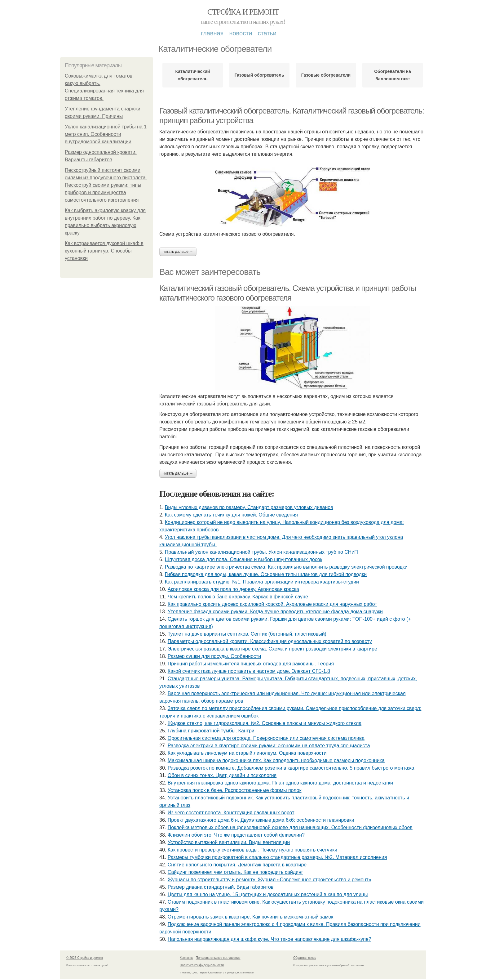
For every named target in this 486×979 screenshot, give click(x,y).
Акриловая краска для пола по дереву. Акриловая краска (233, 589)
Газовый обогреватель (259, 75)
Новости (240, 33)
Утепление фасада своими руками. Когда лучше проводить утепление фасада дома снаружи (275, 611)
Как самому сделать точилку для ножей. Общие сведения (231, 514)
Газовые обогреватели (326, 75)
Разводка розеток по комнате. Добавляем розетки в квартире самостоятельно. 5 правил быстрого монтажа (291, 768)
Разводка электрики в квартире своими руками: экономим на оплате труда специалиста (269, 745)
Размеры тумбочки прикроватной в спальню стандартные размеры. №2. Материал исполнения (277, 857)
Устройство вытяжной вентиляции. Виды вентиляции (229, 842)
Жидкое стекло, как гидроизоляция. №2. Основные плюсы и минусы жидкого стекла (264, 723)
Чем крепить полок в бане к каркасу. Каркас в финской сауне (238, 596)
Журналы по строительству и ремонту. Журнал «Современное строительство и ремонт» (269, 879)
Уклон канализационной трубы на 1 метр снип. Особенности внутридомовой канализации (106, 134)
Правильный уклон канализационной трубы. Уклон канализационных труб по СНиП (261, 552)
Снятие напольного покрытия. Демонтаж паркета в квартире (237, 864)
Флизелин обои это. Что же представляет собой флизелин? (236, 835)
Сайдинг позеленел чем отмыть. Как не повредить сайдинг (235, 872)
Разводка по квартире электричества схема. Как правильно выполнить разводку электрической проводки (286, 567)
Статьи (267, 33)
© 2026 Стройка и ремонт (84, 957)
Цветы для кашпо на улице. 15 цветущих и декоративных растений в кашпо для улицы (268, 894)
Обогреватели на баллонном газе (392, 75)
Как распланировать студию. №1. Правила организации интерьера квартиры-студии (262, 581)
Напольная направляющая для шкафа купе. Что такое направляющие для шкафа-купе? (269, 939)
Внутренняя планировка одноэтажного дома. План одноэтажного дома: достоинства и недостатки (280, 782)
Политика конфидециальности (202, 965)
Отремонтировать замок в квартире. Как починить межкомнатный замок (251, 916)
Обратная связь (304, 957)
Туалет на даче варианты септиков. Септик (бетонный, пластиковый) (247, 634)
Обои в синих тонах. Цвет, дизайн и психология (222, 775)
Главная (212, 33)
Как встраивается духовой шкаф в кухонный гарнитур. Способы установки (104, 251)
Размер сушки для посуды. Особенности (214, 656)
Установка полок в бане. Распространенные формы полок (235, 790)
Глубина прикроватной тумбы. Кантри (211, 730)
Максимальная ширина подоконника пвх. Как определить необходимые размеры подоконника (276, 760)
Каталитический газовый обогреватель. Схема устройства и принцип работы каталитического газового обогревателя (287, 293)
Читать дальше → (178, 251)
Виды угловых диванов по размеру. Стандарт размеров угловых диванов (249, 507)
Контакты (186, 957)
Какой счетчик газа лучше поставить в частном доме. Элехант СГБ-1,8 (249, 671)
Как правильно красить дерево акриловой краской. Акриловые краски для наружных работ (272, 604)
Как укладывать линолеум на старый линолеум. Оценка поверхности (247, 753)
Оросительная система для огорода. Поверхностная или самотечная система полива (266, 738)
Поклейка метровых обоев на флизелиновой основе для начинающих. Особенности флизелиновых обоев (290, 827)
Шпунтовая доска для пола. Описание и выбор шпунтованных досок (243, 559)
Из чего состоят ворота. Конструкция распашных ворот (231, 812)
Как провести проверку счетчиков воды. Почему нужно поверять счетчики (252, 849)
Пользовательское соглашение (218, 957)
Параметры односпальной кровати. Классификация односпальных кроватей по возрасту (270, 641)
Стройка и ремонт (243, 11)
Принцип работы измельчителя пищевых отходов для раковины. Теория (251, 663)
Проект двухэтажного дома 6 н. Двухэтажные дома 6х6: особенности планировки (261, 820)
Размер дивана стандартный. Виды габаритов (221, 887)
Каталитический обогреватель (192, 75)
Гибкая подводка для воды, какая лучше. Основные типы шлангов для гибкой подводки (266, 574)
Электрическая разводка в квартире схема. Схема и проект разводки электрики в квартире (272, 648)
